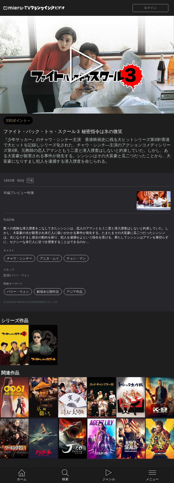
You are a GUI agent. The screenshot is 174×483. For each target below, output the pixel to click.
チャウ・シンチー (19, 258)
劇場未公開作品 (48, 291)
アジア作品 (74, 291)
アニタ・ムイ (49, 258)
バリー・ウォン (18, 291)
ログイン (150, 8)
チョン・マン (76, 258)
